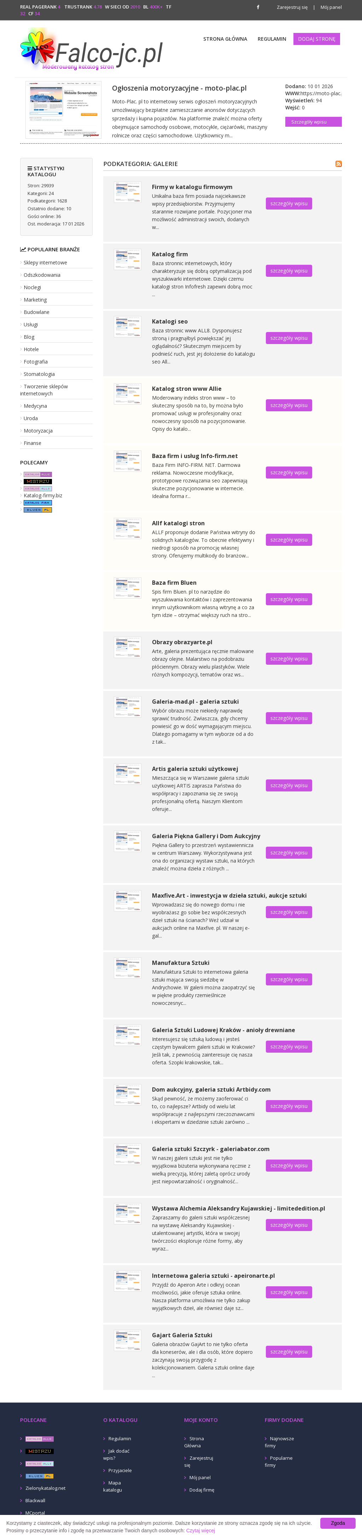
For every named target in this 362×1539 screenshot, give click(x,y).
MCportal (35, 1513)
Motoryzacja (38, 430)
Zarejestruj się (292, 7)
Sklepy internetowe (45, 262)
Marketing (35, 299)
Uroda (31, 418)
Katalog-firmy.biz (43, 495)
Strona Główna (225, 38)
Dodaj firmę (201, 1490)
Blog (29, 336)
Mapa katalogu (112, 1486)
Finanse (32, 443)
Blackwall (35, 1500)
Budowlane (36, 312)
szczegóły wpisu (289, 203)
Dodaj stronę (316, 38)
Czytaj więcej (200, 1530)
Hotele (31, 349)
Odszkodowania (42, 274)
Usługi (31, 324)
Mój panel (327, 7)
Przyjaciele (120, 1470)
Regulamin (272, 38)
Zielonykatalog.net (45, 1488)
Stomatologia (39, 374)
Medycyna (35, 405)
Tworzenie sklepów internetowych (44, 390)
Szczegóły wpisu (309, 122)
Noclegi (32, 287)
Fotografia (36, 361)
